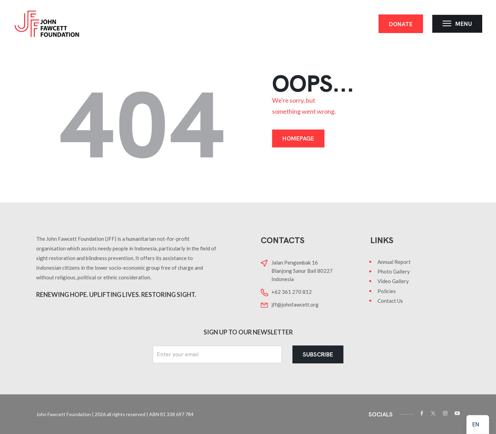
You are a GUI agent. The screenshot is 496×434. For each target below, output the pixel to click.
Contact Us (390, 301)
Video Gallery (393, 281)
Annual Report (394, 262)
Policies (387, 291)
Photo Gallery (394, 271)
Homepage (298, 138)
